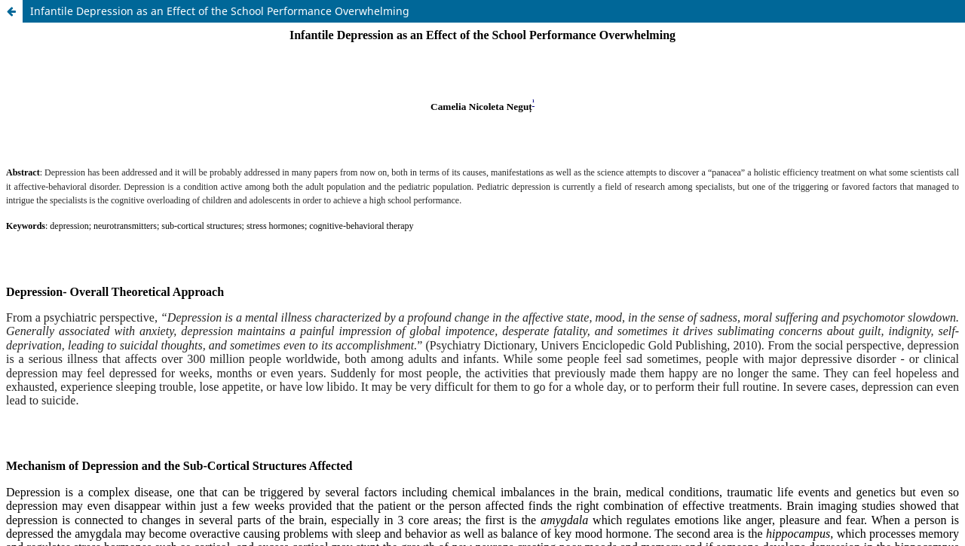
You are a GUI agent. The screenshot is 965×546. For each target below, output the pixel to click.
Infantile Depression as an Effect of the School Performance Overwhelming (219, 11)
